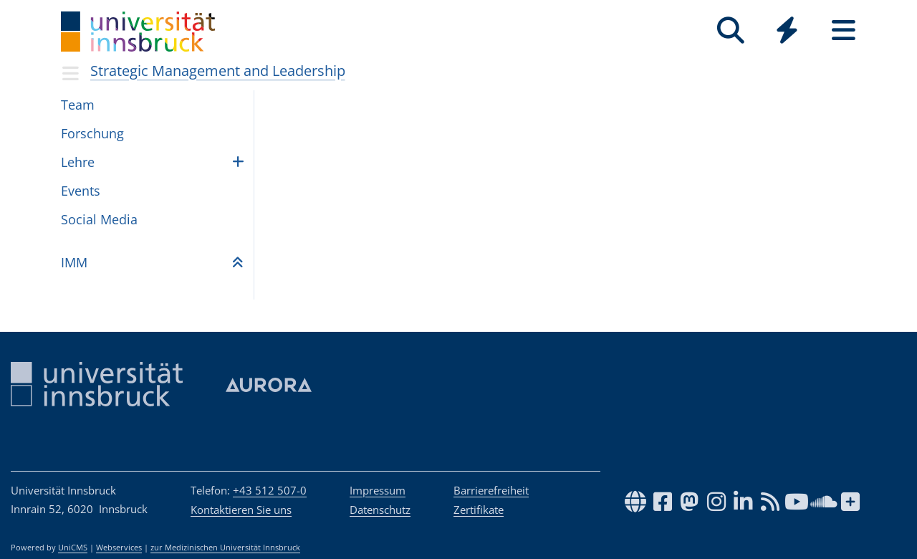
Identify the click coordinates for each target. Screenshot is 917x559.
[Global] (787, 32)
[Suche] (730, 30)
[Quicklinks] (787, 30)
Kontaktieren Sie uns (241, 509)
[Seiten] (843, 30)
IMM (74, 262)
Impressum (377, 490)
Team (78, 104)
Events (80, 190)
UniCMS (72, 548)
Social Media (99, 219)
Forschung (92, 133)
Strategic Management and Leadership (217, 70)
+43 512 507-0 (270, 490)
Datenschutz (380, 509)
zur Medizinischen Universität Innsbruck (225, 548)
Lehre (78, 162)
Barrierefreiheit (491, 490)
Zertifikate (478, 509)
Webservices (119, 548)
